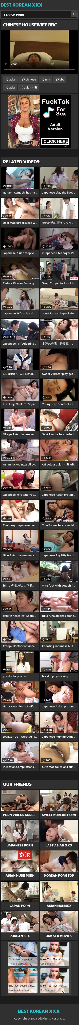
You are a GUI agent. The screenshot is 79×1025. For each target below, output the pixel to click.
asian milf (30, 87)
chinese (30, 79)
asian (12, 79)
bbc (61, 79)
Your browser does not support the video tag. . (39, 52)
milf (47, 79)
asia (12, 87)
